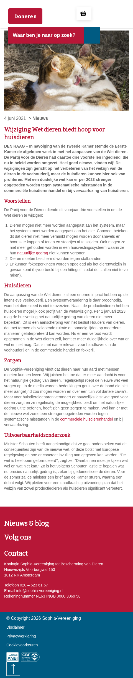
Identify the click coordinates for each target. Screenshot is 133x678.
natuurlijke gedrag (32, 253)
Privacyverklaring (21, 636)
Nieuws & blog (26, 523)
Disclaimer (15, 627)
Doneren (25, 16)
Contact (16, 553)
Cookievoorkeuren (22, 645)
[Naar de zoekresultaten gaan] (91, 35)
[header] (46, 39)
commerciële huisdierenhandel (86, 419)
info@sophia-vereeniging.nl (39, 590)
